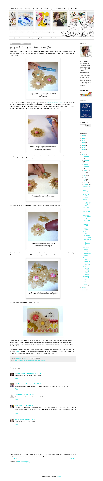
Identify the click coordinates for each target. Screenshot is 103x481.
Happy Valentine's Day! (86, 243)
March (85, 182)
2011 (83, 154)
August (85, 170)
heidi (16, 405)
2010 (83, 287)
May (84, 177)
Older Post (72, 459)
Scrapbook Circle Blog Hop (87, 278)
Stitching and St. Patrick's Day (87, 216)
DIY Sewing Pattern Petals (54, 103)
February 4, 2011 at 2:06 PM (27, 394)
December (86, 156)
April (84, 180)
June (84, 175)
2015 (83, 145)
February (86, 184)
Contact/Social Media (52, 38)
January (85, 285)
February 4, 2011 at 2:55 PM (25, 405)
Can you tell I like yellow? (87, 236)
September (86, 166)
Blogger (59, 476)
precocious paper (25, 360)
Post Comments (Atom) (23, 461)
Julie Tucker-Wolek (20, 384)
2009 (83, 290)
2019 (83, 136)
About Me (18, 38)
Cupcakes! (86, 255)
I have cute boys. (86, 208)
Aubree (17, 419)
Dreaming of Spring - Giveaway (86, 263)
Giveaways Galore (86, 258)
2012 (83, 152)
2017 (83, 140)
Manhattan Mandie (20, 373)
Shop (25, 38)
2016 (83, 143)
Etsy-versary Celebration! (87, 221)
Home (11, 38)
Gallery (31, 38)
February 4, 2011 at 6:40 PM (27, 419)
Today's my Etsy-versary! (86, 195)
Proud (84, 282)
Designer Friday (85, 232)
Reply (16, 378)
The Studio (86, 247)
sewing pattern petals (35, 360)
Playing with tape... (86, 212)
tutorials (43, 360)
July (84, 173)
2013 (83, 150)
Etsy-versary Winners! (86, 187)
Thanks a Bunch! (85, 191)
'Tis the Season (86, 228)
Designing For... (40, 38)
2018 (83, 138)
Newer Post (13, 459)
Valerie (17, 394)
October (85, 164)
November (86, 160)
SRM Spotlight (87, 239)
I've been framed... (86, 225)
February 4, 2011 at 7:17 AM (33, 373)
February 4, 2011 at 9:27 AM (33, 384)
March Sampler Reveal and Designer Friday (87, 202)
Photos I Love (87, 253)
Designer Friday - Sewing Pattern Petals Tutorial (86, 270)
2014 (83, 147)
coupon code (18, 360)
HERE (17, 351)
